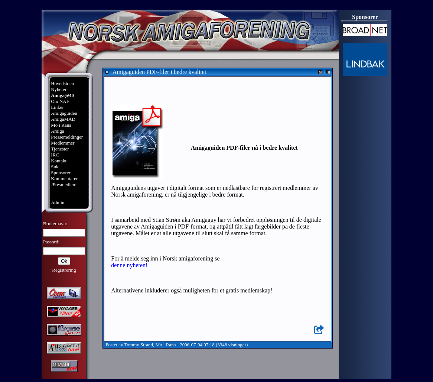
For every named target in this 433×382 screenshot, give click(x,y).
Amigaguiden (64, 113)
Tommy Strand (138, 344)
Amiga (57, 131)
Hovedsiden (62, 83)
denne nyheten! (129, 265)
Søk (54, 166)
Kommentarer (64, 178)
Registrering (64, 270)
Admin (57, 202)
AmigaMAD (63, 119)
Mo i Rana (61, 125)
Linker (57, 107)
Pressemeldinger (67, 137)
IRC (55, 155)
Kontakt (58, 161)
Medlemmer (63, 143)
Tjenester (60, 149)
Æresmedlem (63, 184)
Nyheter (58, 89)
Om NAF (60, 101)
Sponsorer (61, 172)
